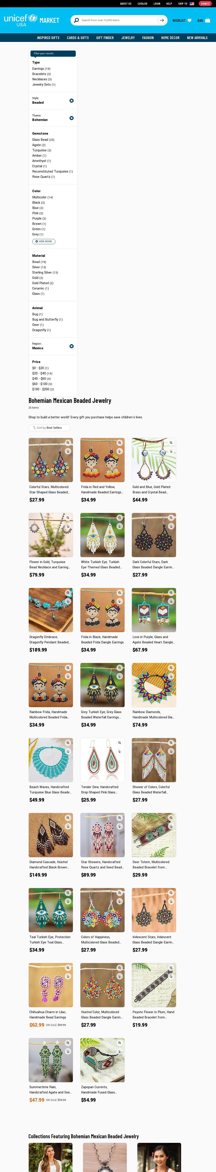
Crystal (39, 166)
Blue (37, 208)
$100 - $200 (43, 389)
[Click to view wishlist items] (182, 20)
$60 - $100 (42, 384)
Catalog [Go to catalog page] (142, 3)
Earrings (41, 68)
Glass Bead (43, 139)
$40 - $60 (41, 378)
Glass (38, 293)
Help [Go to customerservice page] (169, 3)
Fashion (148, 37)
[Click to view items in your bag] (204, 20)
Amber (39, 155)
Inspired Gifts (48, 37)
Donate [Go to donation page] (205, 3)
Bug (37, 314)
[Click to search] (161, 20)
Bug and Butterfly (47, 319)
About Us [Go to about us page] (125, 3)
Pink (37, 213)
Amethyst (41, 161)
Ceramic (40, 288)
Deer (38, 325)
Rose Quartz (43, 177)
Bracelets (41, 74)
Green (38, 229)
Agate (38, 145)
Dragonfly (41, 330)
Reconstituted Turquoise (52, 171)
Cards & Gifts (78, 37)
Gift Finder (105, 37)
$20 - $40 (42, 373)
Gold (37, 278)
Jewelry (128, 37)
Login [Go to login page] (156, 3)
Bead (39, 262)
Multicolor (42, 197)
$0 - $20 (40, 368)
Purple (39, 218)
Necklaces (42, 79)
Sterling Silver (45, 272)
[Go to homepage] (31, 20)
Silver (39, 267)
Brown (39, 224)
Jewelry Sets (43, 84)
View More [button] (43, 241)
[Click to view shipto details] (186, 3)
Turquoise (41, 150)
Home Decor (170, 37)
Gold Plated (42, 283)
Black (38, 202)
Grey (37, 234)
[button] (68, 443)
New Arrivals (197, 37)
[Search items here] (114, 20)
